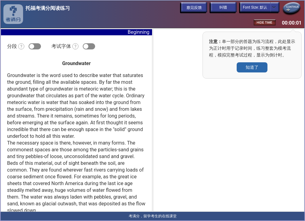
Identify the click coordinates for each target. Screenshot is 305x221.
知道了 (252, 67)
